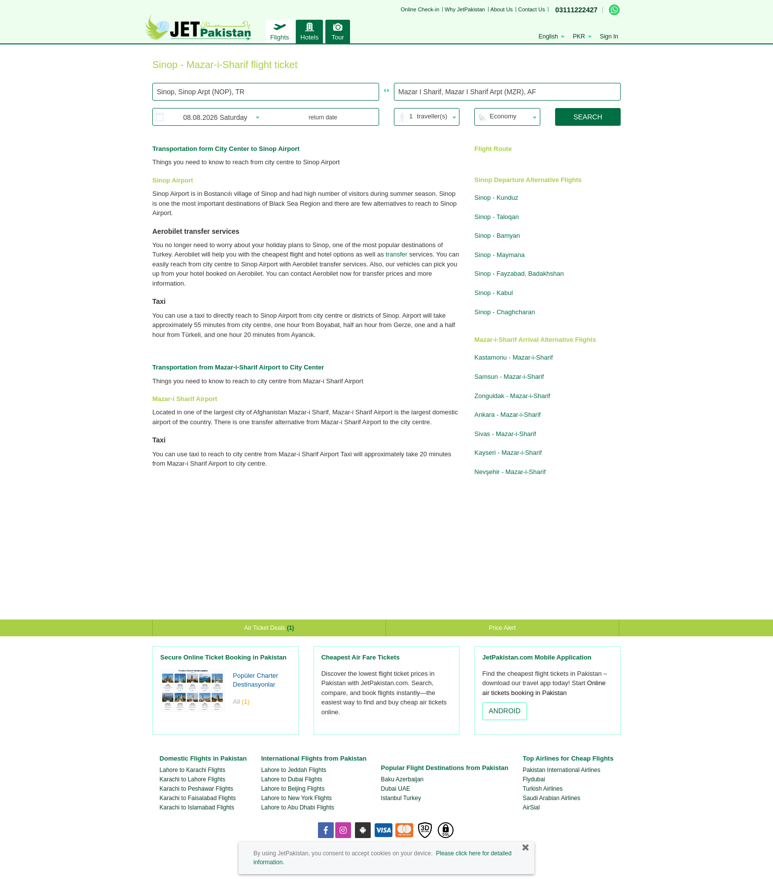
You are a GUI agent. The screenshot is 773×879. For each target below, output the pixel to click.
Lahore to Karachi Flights (192, 770)
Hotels (309, 30)
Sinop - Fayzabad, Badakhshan (518, 273)
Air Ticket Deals (269, 627)
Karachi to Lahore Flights (192, 779)
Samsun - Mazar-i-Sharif (509, 376)
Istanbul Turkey (401, 798)
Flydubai (534, 779)
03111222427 (576, 10)
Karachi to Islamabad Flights (197, 807)
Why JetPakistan (465, 9)
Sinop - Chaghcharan (504, 312)
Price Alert (502, 627)
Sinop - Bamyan (497, 235)
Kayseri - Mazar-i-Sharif (508, 452)
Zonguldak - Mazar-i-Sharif (512, 396)
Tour (338, 30)
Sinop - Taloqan (496, 216)
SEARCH (587, 117)
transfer (396, 254)
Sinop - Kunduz (496, 197)
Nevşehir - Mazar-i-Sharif (509, 472)
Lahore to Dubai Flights (291, 779)
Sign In (609, 36)
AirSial (531, 807)
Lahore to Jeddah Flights (293, 770)
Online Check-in (420, 9)
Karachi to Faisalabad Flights (198, 798)
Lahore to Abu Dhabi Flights (297, 807)
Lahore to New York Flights (296, 798)
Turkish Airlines (542, 788)
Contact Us (531, 9)
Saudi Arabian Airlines (551, 798)
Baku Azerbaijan (402, 779)
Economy (503, 116)
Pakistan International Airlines (561, 770)
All (241, 701)
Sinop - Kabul (493, 292)
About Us (502, 9)
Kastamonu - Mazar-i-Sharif (513, 357)
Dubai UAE (395, 788)
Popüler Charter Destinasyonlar (255, 680)
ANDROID (505, 711)
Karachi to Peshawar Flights (196, 788)
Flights (279, 30)
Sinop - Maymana (499, 254)
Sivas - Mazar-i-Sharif (505, 434)
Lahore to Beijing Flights (293, 788)
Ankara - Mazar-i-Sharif (507, 414)
